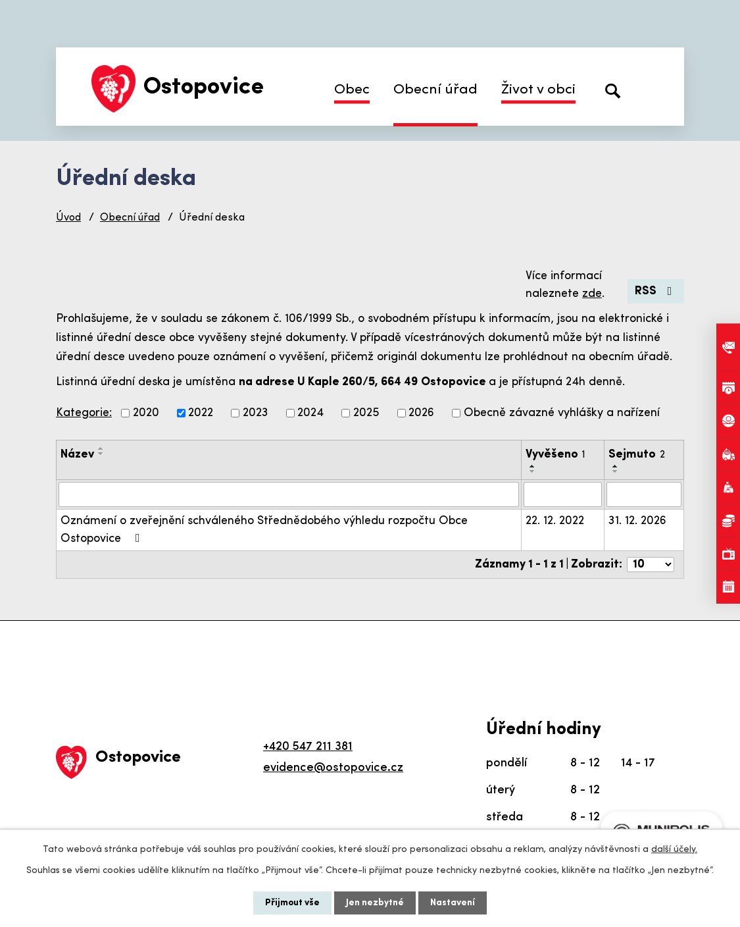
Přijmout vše (292, 903)
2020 (146, 413)
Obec (352, 90)
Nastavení (452, 903)
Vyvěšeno (555, 454)
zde (592, 294)
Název (77, 454)
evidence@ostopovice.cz (333, 768)
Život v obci (538, 90)
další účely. (674, 850)
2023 (255, 413)
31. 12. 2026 (637, 521)
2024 (310, 413)
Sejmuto (636, 454)
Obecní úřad (435, 90)
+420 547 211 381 (308, 747)
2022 (200, 413)
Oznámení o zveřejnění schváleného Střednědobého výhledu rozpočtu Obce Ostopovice (264, 530)
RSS (656, 291)
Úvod (68, 218)
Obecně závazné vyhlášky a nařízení (562, 413)
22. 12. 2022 (555, 521)
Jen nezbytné (375, 903)
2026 (421, 413)
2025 (366, 413)
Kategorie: (84, 413)
